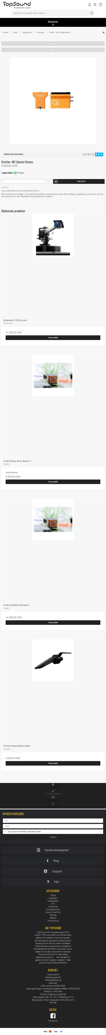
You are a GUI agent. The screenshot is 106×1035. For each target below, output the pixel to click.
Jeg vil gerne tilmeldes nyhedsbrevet (31, 831)
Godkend (53, 837)
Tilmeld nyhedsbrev (53, 794)
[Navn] (53, 820)
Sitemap (53, 1002)
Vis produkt (53, 338)
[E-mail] (53, 826)
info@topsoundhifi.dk (56, 994)
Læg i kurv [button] (69, 181)
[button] (53, 43)
